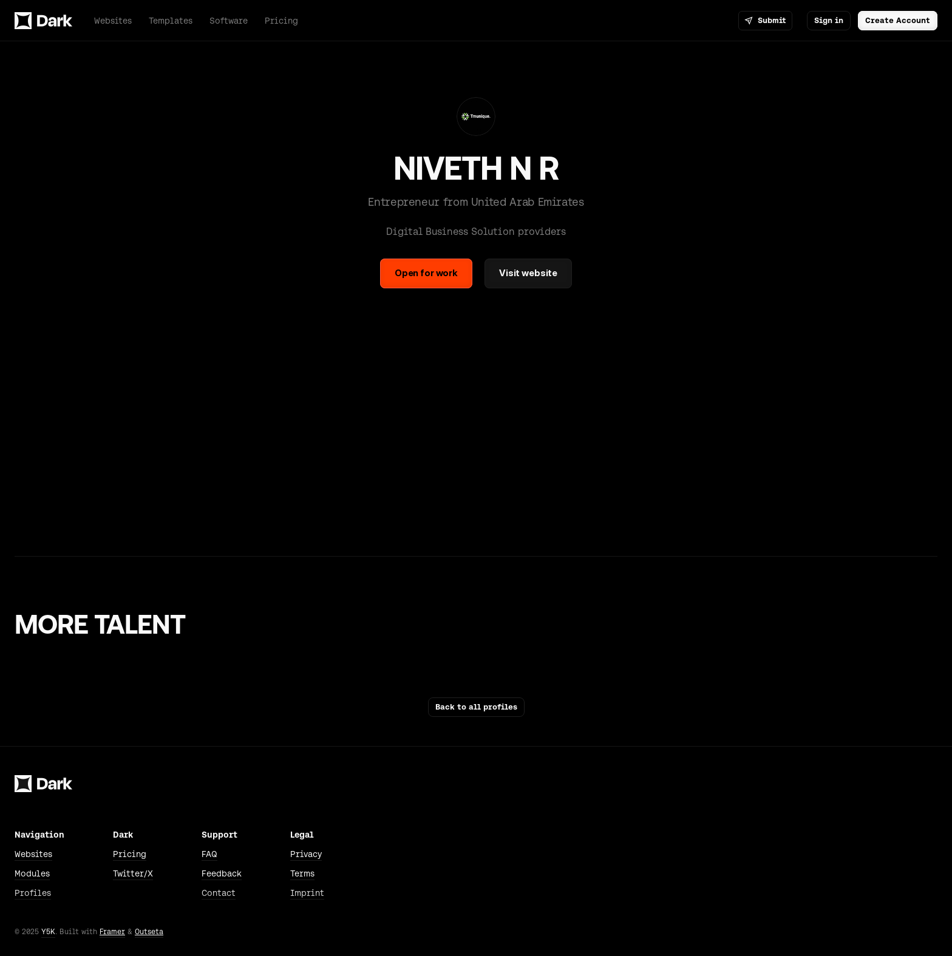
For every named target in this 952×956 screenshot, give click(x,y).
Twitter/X (133, 873)
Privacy (306, 854)
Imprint (307, 893)
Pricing (129, 854)
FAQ (209, 854)
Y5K (48, 931)
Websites (33, 854)
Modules (32, 873)
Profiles (33, 893)
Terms (302, 873)
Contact (219, 893)
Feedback (222, 873)
